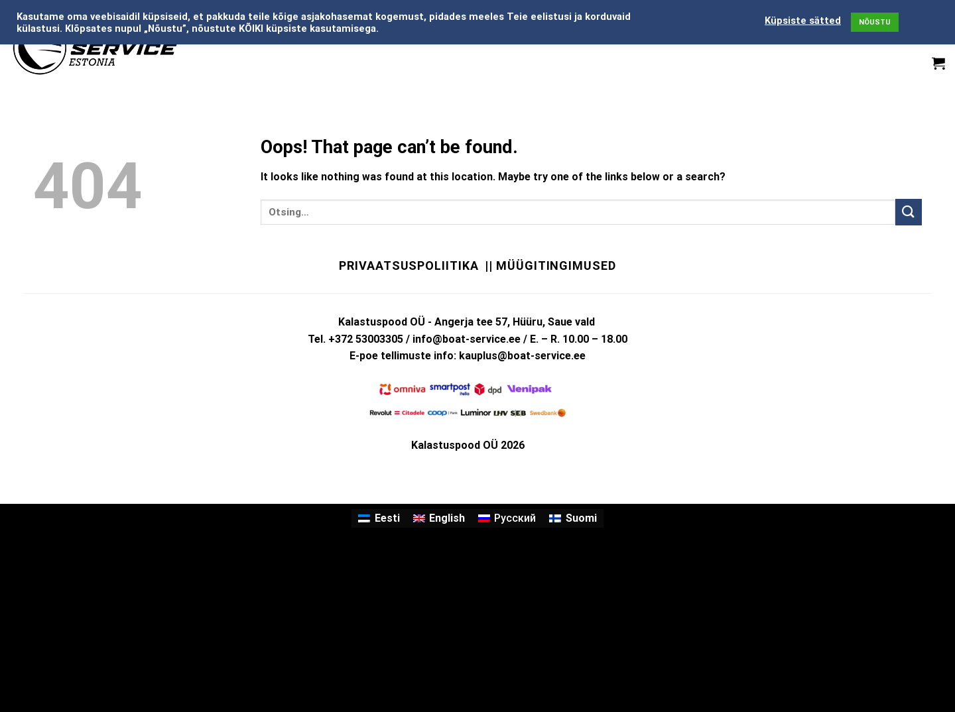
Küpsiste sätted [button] (803, 21)
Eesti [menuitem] (387, 518)
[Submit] (908, 212)
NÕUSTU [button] (875, 22)
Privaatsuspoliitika (408, 265)
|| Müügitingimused (550, 265)
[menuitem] (378, 518)
